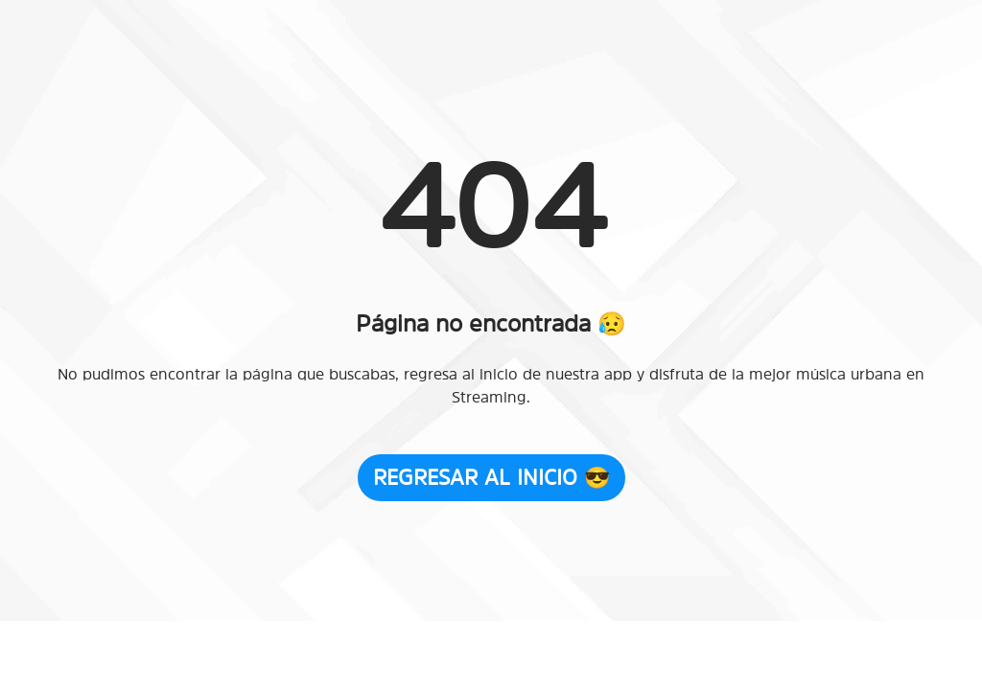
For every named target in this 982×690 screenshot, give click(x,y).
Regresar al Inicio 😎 (491, 477)
